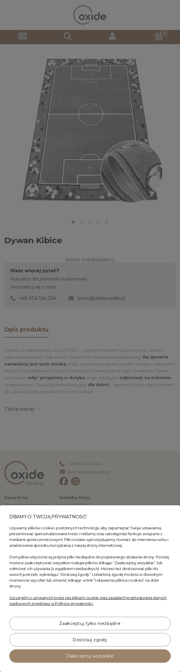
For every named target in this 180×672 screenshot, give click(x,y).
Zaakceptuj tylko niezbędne (89, 623)
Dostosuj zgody (90, 639)
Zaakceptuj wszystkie (90, 656)
